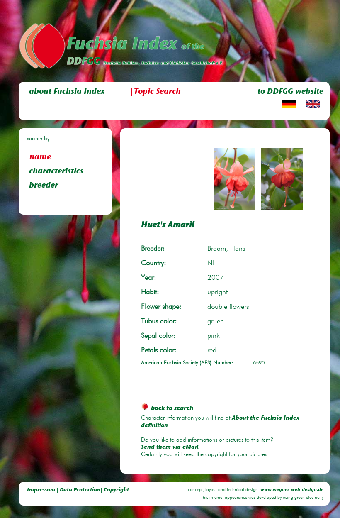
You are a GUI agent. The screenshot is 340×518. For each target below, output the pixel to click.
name (40, 157)
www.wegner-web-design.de (291, 490)
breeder (43, 186)
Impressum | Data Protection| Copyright (78, 490)
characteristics (56, 172)
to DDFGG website (290, 92)
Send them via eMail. (170, 447)
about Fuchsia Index (66, 92)
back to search (167, 409)
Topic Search (157, 92)
